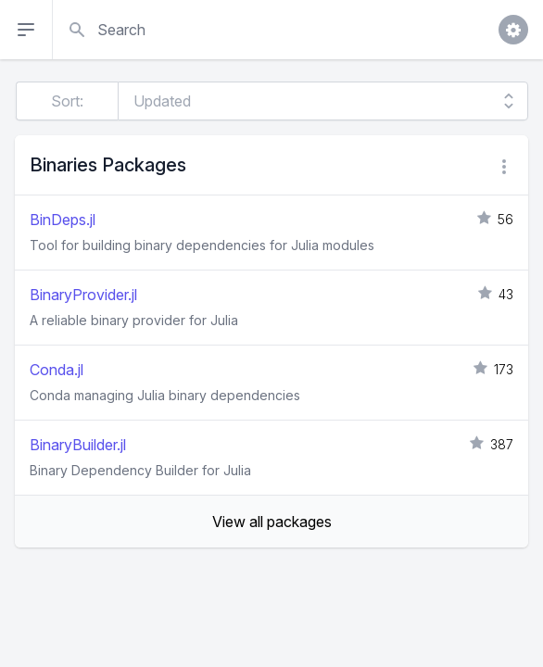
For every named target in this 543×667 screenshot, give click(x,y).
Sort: (67, 101)
